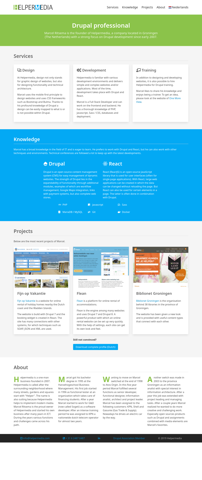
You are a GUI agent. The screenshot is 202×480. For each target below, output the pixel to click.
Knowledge (130, 7)
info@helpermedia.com (35, 438)
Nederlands (178, 7)
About (161, 7)
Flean (80, 300)
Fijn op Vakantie (26, 300)
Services (112, 7)
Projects (147, 7)
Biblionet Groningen (147, 300)
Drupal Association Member (129, 438)
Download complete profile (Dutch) (95, 347)
